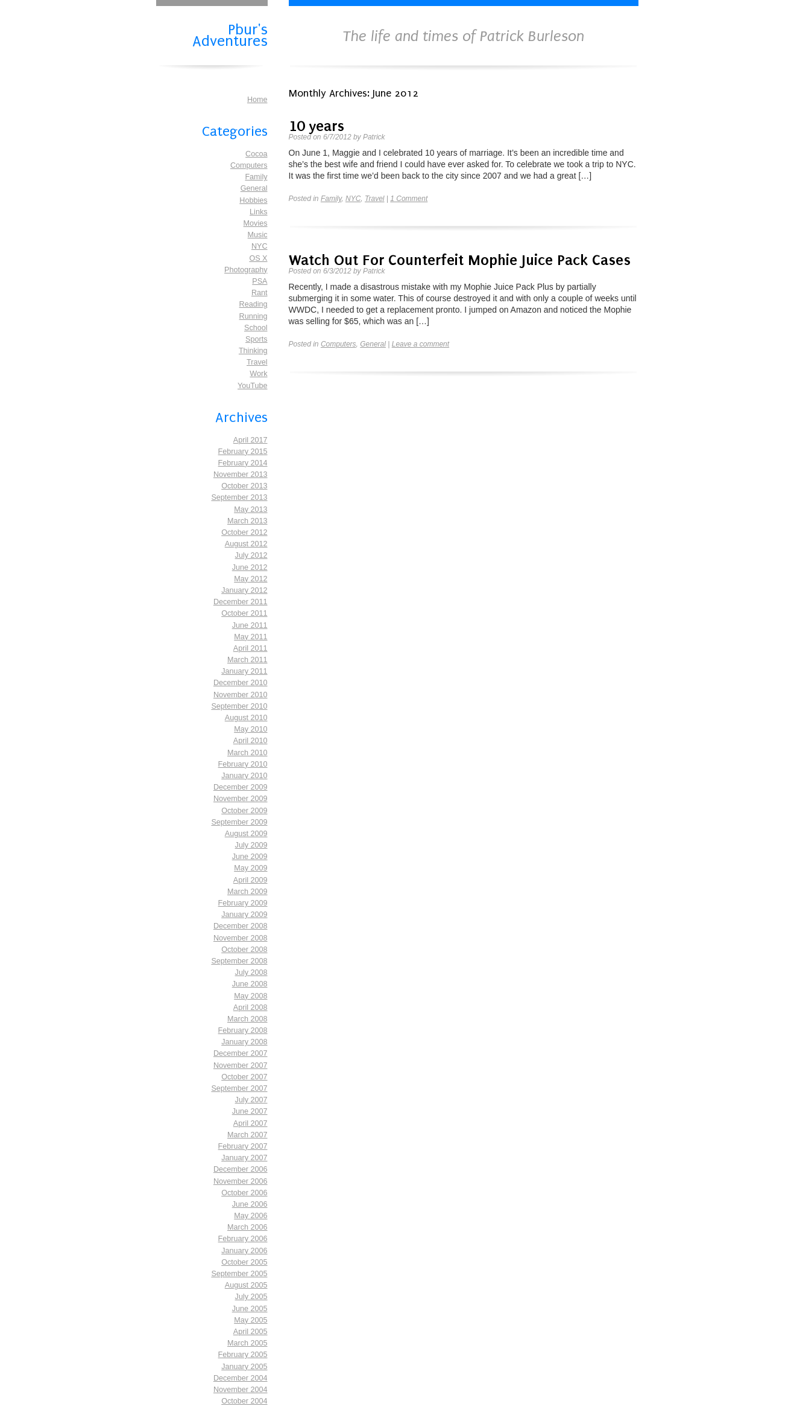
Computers (249, 165)
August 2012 (246, 544)
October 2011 (244, 613)
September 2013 (239, 497)
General (254, 188)
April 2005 (250, 1331)
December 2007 (240, 1053)
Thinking (253, 351)
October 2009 (244, 810)
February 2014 (243, 463)
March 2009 (247, 891)
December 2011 (240, 602)
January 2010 (244, 775)
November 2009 (240, 798)
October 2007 (244, 1077)
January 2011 (244, 671)
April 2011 (250, 648)
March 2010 (247, 753)
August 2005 (246, 1285)
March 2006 (247, 1227)
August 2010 (246, 718)
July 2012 (251, 555)
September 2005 (239, 1273)
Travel (257, 362)
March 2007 (247, 1135)
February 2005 (243, 1354)
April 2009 (250, 880)
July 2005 (251, 1296)
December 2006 (240, 1169)
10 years (316, 126)
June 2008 (250, 984)
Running (253, 316)
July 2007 (251, 1100)
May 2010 (250, 729)
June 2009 (250, 856)
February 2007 (243, 1146)
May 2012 (250, 579)
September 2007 (239, 1088)
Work (258, 373)
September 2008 (239, 961)
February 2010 (243, 764)
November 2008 (240, 938)
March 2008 (247, 1019)
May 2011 (250, 637)
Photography (245, 270)
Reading (253, 304)
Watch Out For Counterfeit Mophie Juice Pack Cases (460, 260)
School (256, 328)
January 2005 (244, 1366)
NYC (259, 246)
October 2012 (244, 532)
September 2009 (239, 822)
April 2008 (250, 1007)
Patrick (374, 137)
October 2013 (244, 486)
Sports (256, 339)
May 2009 (250, 868)
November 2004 (240, 1389)
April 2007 (250, 1123)
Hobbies (253, 200)
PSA (259, 281)
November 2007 (240, 1065)
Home (257, 99)
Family (256, 177)
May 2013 (250, 509)
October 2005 (244, 1262)
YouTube (253, 386)
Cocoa (256, 154)
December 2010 (240, 683)
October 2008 (244, 949)
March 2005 (247, 1343)
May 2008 (250, 996)
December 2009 (240, 787)
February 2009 (243, 903)
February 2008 (243, 1030)
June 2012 (250, 567)
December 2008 (240, 926)
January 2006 (244, 1251)
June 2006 (250, 1204)
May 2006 (250, 1216)
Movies (256, 223)
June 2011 (250, 625)
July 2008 (251, 972)
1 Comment (408, 198)
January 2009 (244, 914)
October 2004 (244, 1401)
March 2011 (247, 660)
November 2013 (240, 474)
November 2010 (240, 695)
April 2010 (250, 740)
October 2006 (244, 1193)
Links (258, 212)
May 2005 (250, 1320)
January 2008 (244, 1042)
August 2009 (246, 833)
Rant (259, 293)
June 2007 (250, 1111)
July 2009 (251, 845)
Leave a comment (420, 344)
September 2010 (239, 706)
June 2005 (250, 1309)
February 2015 (243, 451)
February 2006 (243, 1238)
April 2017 (250, 440)
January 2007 (244, 1158)
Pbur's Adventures (230, 34)
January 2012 (244, 590)
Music (258, 235)
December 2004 (240, 1378)
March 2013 (247, 521)
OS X (258, 258)
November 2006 (240, 1181)
